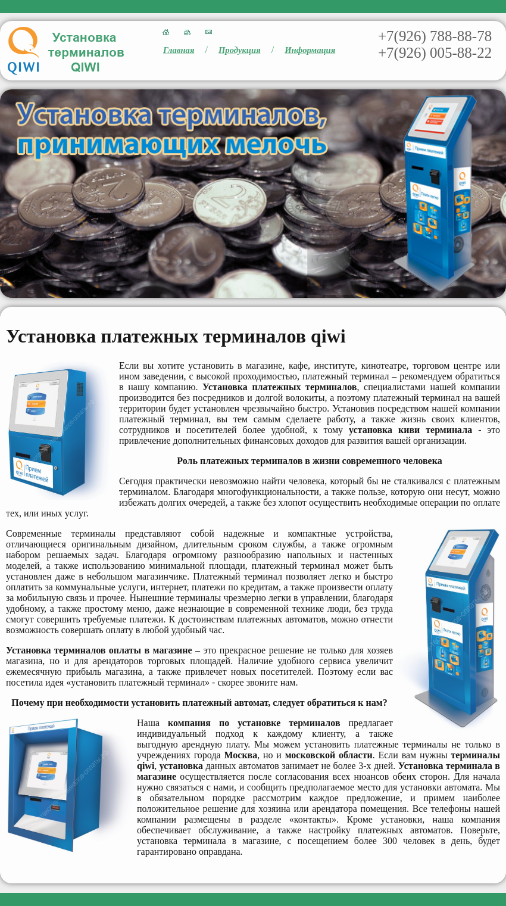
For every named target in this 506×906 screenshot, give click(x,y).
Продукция (239, 50)
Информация (310, 50)
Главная (179, 50)
